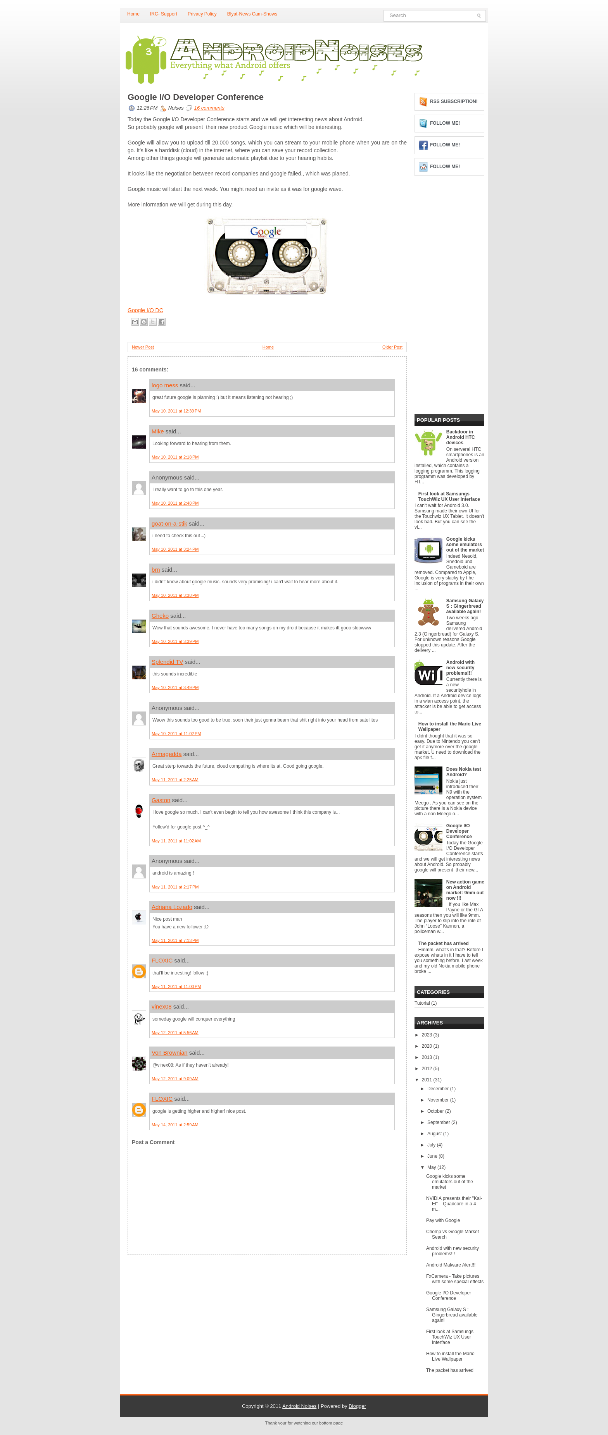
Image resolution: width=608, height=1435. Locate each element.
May (432, 1167)
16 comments (209, 108)
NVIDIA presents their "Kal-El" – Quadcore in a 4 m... (454, 1204)
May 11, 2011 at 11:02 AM (176, 841)
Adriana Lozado (172, 907)
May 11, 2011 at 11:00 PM (176, 986)
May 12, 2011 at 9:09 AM (175, 1078)
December (438, 1088)
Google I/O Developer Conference (196, 97)
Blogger (357, 1406)
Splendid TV (167, 661)
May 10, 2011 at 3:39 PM (175, 641)
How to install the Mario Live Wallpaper (450, 1356)
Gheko (160, 615)
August (435, 1133)
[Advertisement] (186, 1303)
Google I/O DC (145, 310)
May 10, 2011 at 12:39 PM (176, 411)
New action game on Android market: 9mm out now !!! (465, 890)
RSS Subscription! (454, 101)
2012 (428, 1068)
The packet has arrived (443, 943)
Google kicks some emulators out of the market (465, 544)
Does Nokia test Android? (463, 771)
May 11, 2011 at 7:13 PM (175, 940)
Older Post (392, 347)
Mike (158, 431)
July (432, 1145)
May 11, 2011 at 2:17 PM (175, 887)
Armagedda (167, 754)
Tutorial (422, 1003)
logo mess (165, 385)
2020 (428, 1046)
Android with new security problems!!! (460, 668)
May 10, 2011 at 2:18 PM (175, 457)
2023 (428, 1035)
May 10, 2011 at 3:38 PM (175, 595)
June (433, 1156)
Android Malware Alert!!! (450, 1265)
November (438, 1100)
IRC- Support (163, 14)
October (436, 1111)
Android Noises (299, 1406)
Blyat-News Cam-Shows (252, 14)
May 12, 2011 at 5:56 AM (175, 1032)
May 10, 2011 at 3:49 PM (175, 687)
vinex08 (162, 1006)
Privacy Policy (202, 14)
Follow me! (445, 123)
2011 (428, 1080)
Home (133, 14)
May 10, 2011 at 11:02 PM (176, 733)
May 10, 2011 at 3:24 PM (175, 549)
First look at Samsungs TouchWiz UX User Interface (449, 496)
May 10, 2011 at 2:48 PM (175, 503)
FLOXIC (162, 960)
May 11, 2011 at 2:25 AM (175, 779)
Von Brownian (170, 1052)
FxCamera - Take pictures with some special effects (455, 1278)
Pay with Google (443, 1220)
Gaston (161, 800)
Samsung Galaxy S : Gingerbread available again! (465, 606)
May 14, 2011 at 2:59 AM (175, 1124)
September (439, 1122)
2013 (428, 1057)
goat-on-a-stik (169, 523)
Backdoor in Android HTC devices (460, 437)
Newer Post (143, 347)
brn (156, 569)
